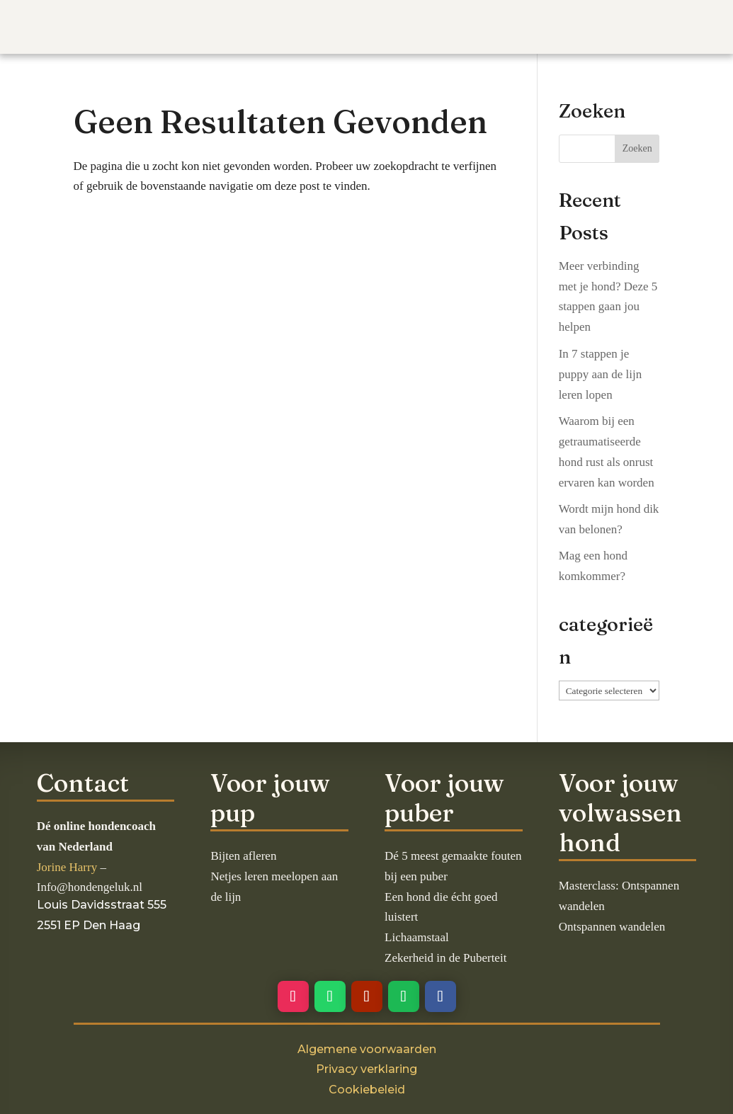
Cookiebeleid (367, 1089)
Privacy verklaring (366, 1069)
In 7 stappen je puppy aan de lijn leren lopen (600, 374)
